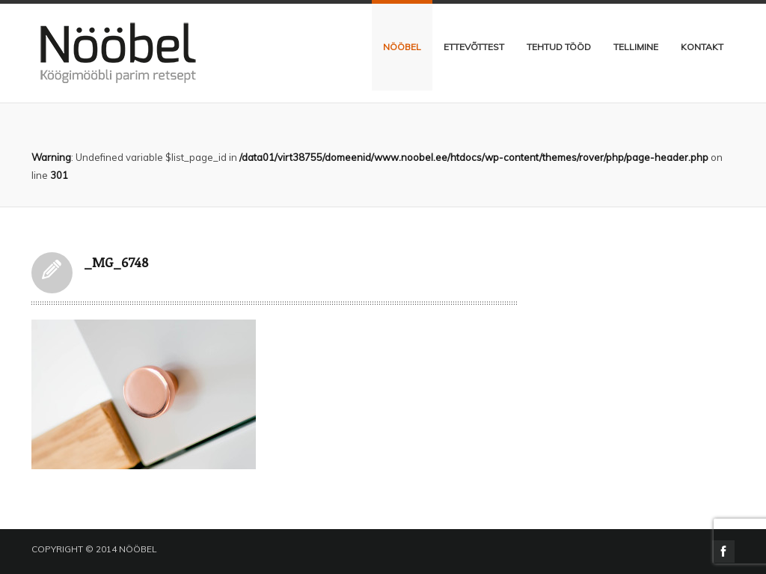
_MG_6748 (52, 272)
